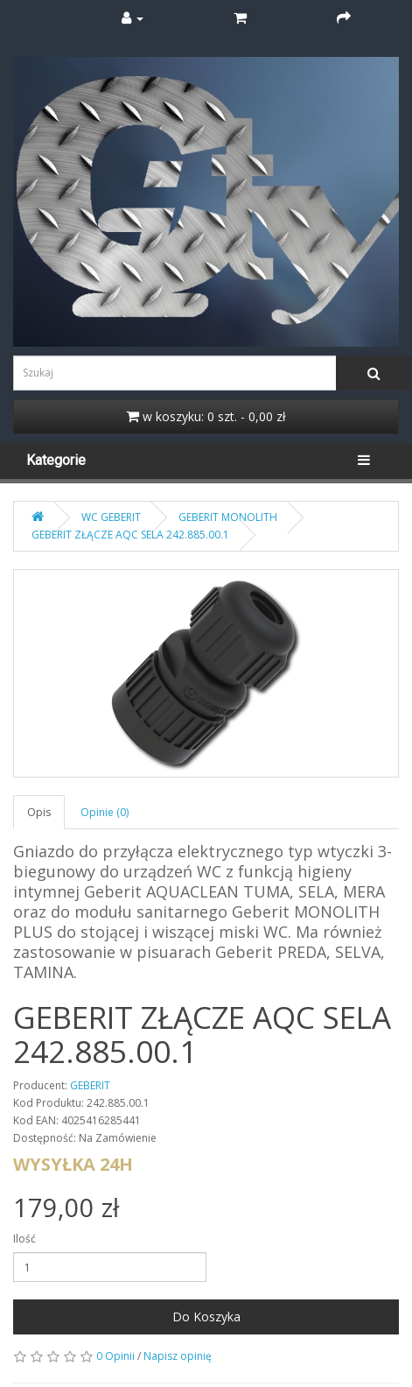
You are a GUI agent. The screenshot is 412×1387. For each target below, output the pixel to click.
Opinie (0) (104, 812)
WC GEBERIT (111, 517)
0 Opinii (115, 1355)
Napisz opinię (177, 1355)
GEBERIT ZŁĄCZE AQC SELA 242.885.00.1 (130, 534)
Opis (39, 812)
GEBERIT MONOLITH (227, 517)
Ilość (24, 1238)
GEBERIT (90, 1085)
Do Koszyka (206, 1316)
